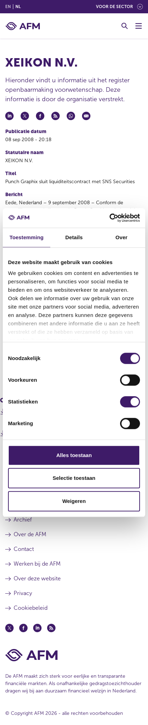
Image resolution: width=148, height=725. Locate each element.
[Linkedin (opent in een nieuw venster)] (37, 628)
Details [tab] (74, 237)
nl (18, 6)
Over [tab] (122, 237)
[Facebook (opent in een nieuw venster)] (23, 628)
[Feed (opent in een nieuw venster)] (51, 628)
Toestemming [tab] (26, 237)
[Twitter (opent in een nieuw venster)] (9, 628)
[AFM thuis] (22, 26)
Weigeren (74, 501)
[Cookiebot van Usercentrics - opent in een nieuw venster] (109, 217)
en (8, 6)
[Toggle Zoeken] (124, 26)
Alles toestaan (74, 455)
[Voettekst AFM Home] (74, 655)
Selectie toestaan (74, 478)
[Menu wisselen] (138, 26)
